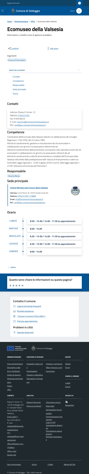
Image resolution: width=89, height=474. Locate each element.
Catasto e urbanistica (35, 375)
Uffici (33, 21)
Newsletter (69, 405)
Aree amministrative (15, 363)
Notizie (68, 363)
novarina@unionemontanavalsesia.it (33, 121)
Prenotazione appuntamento (54, 432)
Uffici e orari (11, 451)
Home (9, 21)
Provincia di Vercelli (34, 406)
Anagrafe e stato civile (35, 365)
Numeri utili (11, 454)
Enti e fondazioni (13, 371)
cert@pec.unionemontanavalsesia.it (30, 125)
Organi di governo (14, 375)
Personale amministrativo (15, 380)
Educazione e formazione (35, 380)
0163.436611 (12, 416)
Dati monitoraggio (14, 464)
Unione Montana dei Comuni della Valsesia (29, 187)
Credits (50, 464)
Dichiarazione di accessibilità (54, 411)
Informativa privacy (53, 402)
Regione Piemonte (13, 3)
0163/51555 (23, 115)
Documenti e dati (13, 367)
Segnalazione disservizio (54, 427)
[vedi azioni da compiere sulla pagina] (52, 48)
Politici (9, 386)
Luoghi (67, 383)
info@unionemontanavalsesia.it (29, 199)
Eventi (67, 386)
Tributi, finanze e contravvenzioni (54, 369)
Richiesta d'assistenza (54, 438)
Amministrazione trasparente (54, 418)
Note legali (50, 406)
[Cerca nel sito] (78, 11)
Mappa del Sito (69, 464)
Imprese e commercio (54, 363)
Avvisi (67, 367)
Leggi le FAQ (51, 422)
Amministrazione (21, 21)
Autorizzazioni (32, 371)
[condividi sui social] (13, 48)
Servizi (34, 464)
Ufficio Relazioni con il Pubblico (15, 445)
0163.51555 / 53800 (27, 196)
